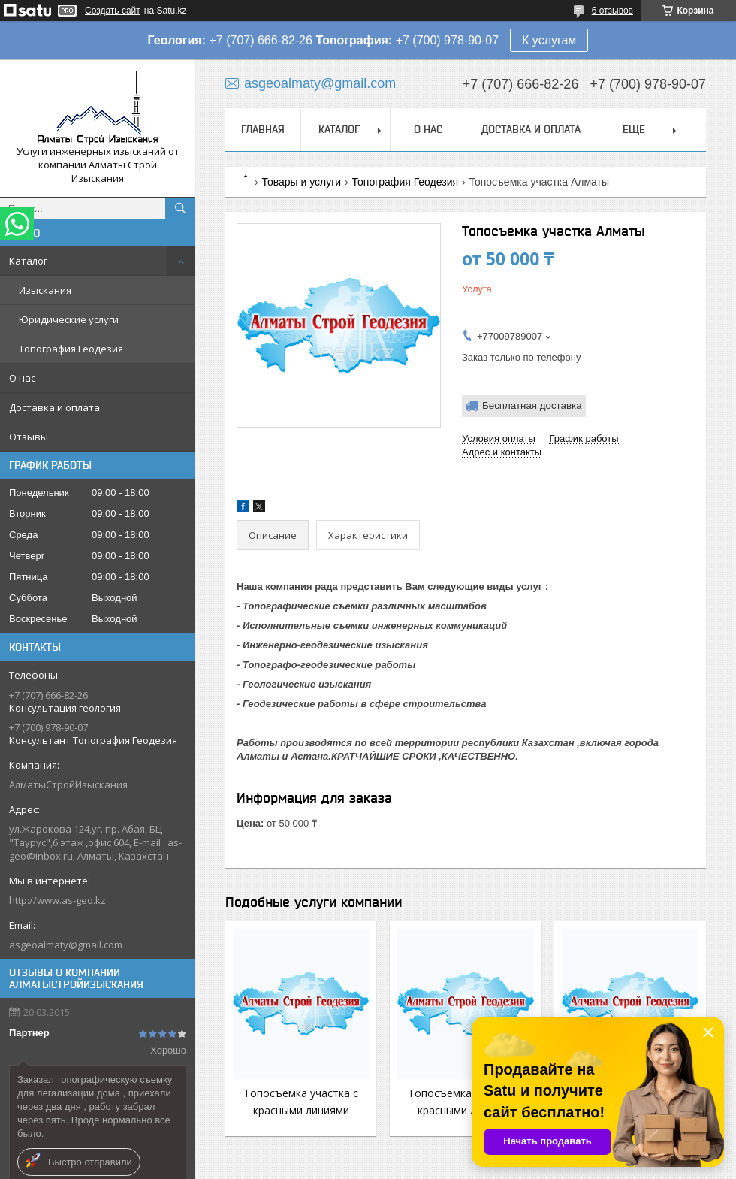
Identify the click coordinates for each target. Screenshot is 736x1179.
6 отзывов (612, 10)
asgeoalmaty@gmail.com (65, 944)
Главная (263, 129)
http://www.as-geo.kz (57, 900)
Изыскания (45, 290)
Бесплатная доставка (532, 405)
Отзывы (28, 436)
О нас (22, 378)
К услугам (549, 40)
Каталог (28, 261)
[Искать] (180, 208)
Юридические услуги (69, 319)
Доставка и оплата (54, 407)
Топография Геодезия (71, 348)
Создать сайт (112, 10)
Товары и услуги (301, 182)
